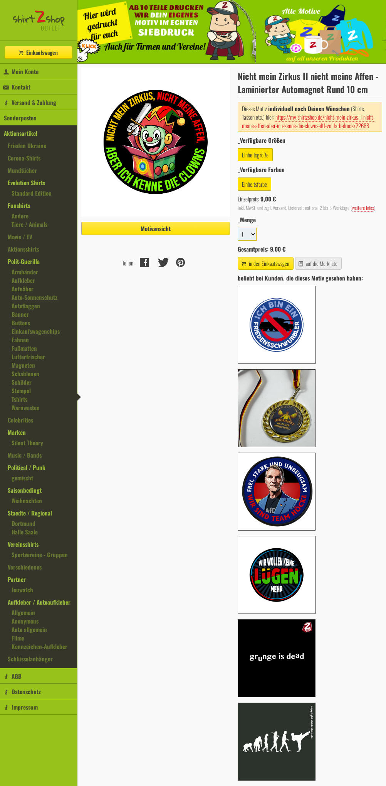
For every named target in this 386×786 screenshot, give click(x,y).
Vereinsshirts (23, 544)
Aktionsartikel (20, 133)
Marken (17, 432)
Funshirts (19, 205)
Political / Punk (26, 467)
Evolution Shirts (26, 182)
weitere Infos (363, 207)
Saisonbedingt (25, 490)
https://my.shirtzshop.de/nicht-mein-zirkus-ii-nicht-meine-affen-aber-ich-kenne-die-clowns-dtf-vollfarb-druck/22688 (308, 121)
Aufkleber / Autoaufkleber (39, 602)
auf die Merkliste (317, 263)
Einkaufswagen (37, 52)
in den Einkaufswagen (264, 263)
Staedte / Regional (30, 513)
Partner (17, 579)
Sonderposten (20, 117)
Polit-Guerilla (24, 261)
